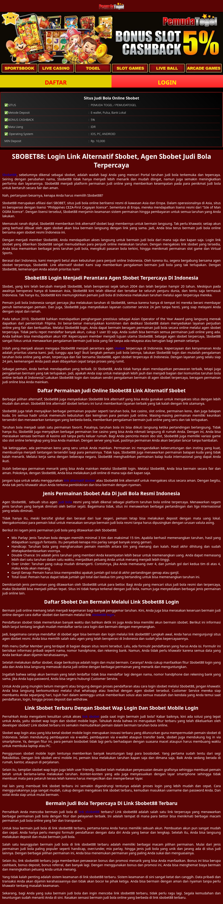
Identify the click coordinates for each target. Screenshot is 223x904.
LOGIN (167, 82)
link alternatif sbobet (79, 480)
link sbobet (90, 716)
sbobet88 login (103, 615)
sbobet (119, 348)
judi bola (65, 502)
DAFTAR (56, 82)
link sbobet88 (89, 812)
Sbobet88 (9, 175)
